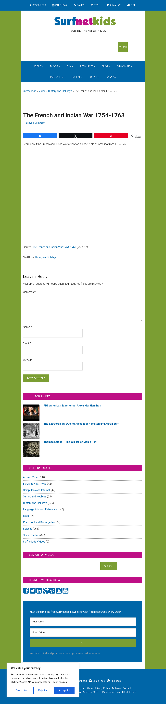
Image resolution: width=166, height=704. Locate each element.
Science (27, 528)
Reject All (43, 690)
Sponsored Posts (112, 692)
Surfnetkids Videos (34, 541)
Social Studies (31, 535)
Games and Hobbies (34, 496)
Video (42, 91)
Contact (127, 688)
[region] (43, 680)
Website (27, 360)
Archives (116, 688)
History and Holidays (60, 91)
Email (27, 343)
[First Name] (83, 621)
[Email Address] (83, 632)
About (90, 688)
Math (26, 515)
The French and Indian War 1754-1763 (54, 247)
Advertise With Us (92, 692)
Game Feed (97, 681)
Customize (21, 690)
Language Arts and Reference (40, 509)
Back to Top (129, 692)
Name (27, 327)
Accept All (64, 690)
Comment (29, 292)
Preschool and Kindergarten (39, 522)
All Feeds (114, 681)
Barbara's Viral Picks (34, 483)
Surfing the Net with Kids (85, 21)
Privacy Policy (102, 688)
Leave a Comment (35, 123)
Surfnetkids (29, 91)
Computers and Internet (36, 490)
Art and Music (31, 477)
